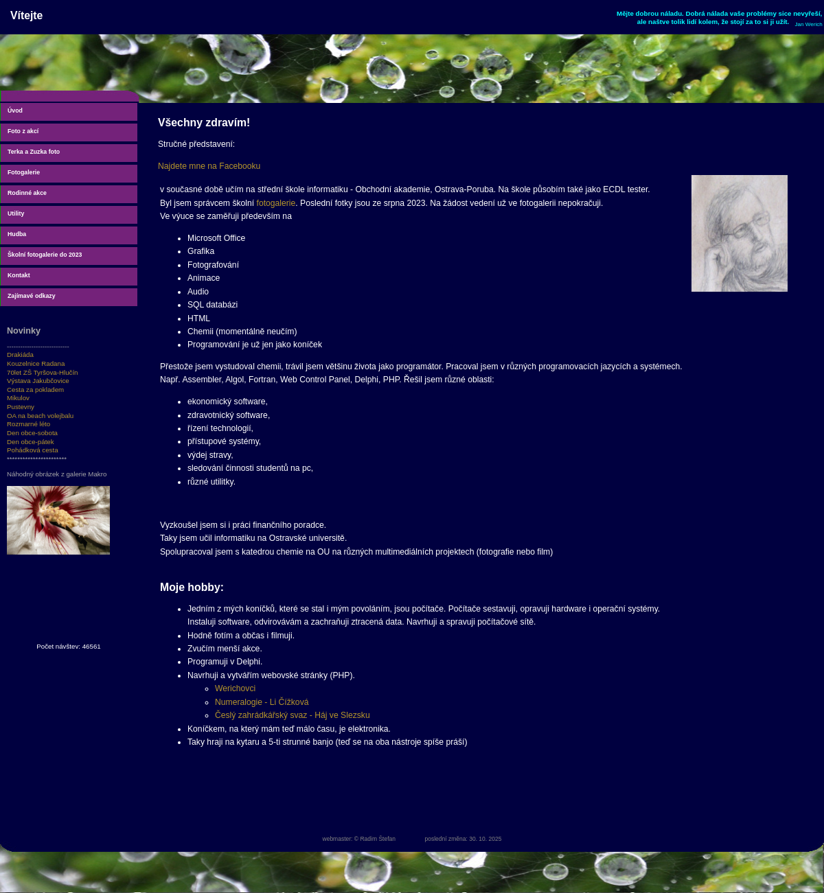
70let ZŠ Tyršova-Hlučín (42, 372)
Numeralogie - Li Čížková (261, 702)
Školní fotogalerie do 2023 (45, 254)
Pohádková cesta (32, 450)
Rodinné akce (27, 192)
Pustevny (20, 406)
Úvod (15, 110)
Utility (16, 213)
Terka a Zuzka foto (34, 151)
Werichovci (235, 688)
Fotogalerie (24, 172)
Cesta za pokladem (35, 389)
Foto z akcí (23, 131)
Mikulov (18, 398)
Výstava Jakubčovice (38, 380)
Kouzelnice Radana (36, 363)
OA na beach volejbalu (40, 415)
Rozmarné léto (28, 424)
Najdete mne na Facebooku (209, 166)
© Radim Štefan (375, 838)
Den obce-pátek (30, 441)
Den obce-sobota (32, 433)
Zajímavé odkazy (32, 295)
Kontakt (19, 275)
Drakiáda (20, 354)
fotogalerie (276, 203)
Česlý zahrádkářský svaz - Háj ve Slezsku (292, 715)
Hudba (17, 234)
